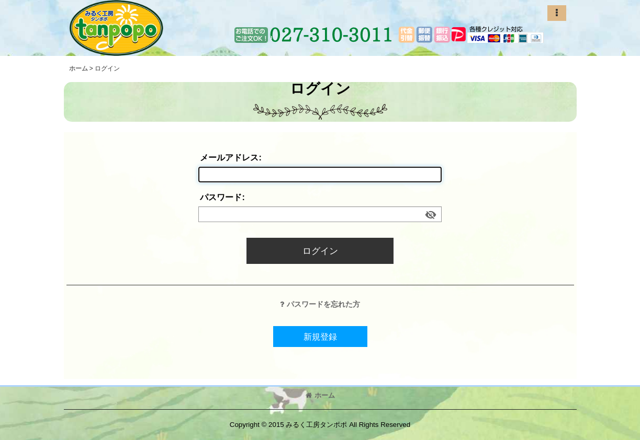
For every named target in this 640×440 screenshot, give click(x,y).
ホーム (320, 395)
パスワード (221, 197)
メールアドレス (229, 157)
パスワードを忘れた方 (320, 304)
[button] (556, 13)
